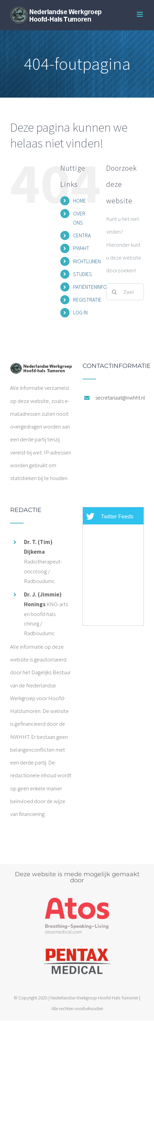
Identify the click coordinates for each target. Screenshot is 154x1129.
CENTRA (82, 235)
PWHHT (81, 248)
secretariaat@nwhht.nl (119, 397)
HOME (79, 200)
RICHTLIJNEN (87, 261)
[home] (41, 369)
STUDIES (82, 274)
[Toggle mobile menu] (140, 14)
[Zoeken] (114, 291)
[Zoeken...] (125, 291)
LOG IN (80, 312)
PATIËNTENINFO (90, 286)
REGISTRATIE (87, 299)
